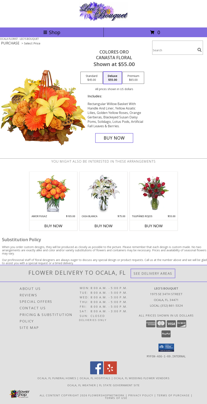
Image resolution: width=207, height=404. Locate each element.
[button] (166, 348)
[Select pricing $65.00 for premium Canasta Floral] (133, 78)
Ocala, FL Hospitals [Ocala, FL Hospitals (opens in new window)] (95, 378)
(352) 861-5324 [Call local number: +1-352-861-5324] (172, 305)
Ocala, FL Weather (81, 385)
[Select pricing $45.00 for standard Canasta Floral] (91, 78)
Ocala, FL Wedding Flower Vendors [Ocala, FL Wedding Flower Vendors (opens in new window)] (142, 378)
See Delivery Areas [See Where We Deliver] (153, 273)
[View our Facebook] (96, 373)
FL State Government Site (119, 385)
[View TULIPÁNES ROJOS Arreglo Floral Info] (154, 193)
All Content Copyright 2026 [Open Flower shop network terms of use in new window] (63, 395)
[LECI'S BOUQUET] (103, 21)
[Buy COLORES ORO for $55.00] (114, 138)
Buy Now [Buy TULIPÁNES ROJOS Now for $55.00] (154, 225)
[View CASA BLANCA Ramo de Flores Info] (103, 193)
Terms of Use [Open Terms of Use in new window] (116, 398)
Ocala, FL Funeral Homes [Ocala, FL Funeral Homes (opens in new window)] (56, 378)
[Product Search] (174, 50)
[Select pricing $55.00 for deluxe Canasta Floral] (112, 78)
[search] (199, 50)
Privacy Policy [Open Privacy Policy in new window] (140, 395)
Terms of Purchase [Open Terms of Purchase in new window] (173, 395)
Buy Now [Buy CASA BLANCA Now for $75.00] (103, 225)
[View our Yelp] (110, 373)
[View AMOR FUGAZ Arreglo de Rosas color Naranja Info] (53, 193)
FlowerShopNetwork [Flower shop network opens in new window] (106, 395)
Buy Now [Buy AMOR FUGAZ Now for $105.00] (53, 225)
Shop (51, 32)
